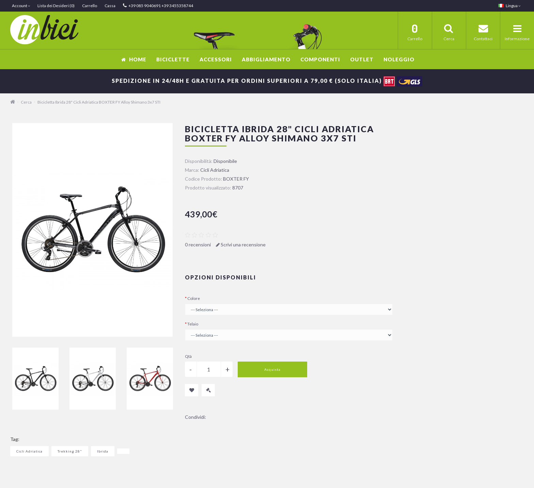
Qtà (188, 356)
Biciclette (173, 59)
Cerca (26, 102)
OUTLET (362, 59)
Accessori (216, 59)
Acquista (272, 369)
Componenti (320, 59)
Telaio (192, 323)
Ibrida (102, 451)
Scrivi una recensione (241, 244)
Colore (193, 298)
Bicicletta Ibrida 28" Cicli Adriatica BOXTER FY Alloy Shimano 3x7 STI (98, 102)
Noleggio (398, 59)
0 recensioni (198, 244)
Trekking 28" (70, 451)
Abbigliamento (266, 59)
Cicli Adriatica (29, 451)
